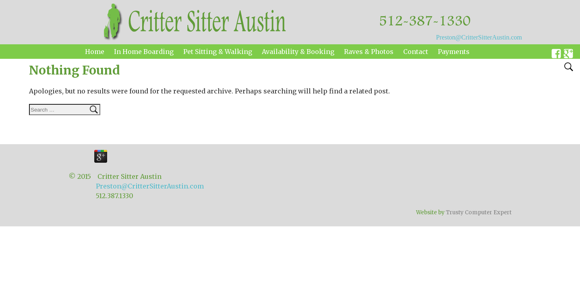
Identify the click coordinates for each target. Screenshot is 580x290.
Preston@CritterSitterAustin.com (479, 37)
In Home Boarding (144, 52)
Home (94, 52)
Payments (454, 52)
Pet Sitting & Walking (217, 52)
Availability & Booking (298, 52)
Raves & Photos (369, 52)
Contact (415, 52)
